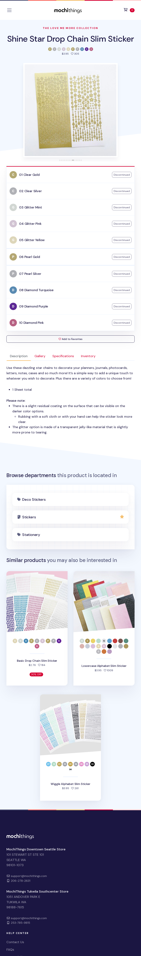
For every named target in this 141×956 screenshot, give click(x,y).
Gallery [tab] (40, 356)
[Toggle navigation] (9, 10)
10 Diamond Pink (31, 323)
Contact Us (15, 942)
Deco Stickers (34, 499)
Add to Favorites (70, 339)
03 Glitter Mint (30, 207)
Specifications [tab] (63, 356)
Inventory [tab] (88, 356)
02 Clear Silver (30, 191)
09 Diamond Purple (33, 306)
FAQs (10, 949)
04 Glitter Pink (30, 223)
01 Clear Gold (29, 175)
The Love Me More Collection (70, 28)
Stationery (31, 534)
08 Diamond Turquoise (36, 290)
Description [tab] (19, 356)
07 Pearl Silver (30, 274)
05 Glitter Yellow (32, 240)
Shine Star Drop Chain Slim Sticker (70, 38)
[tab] (59, 160)
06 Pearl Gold (29, 257)
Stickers (29, 517)
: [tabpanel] (70, 400)
